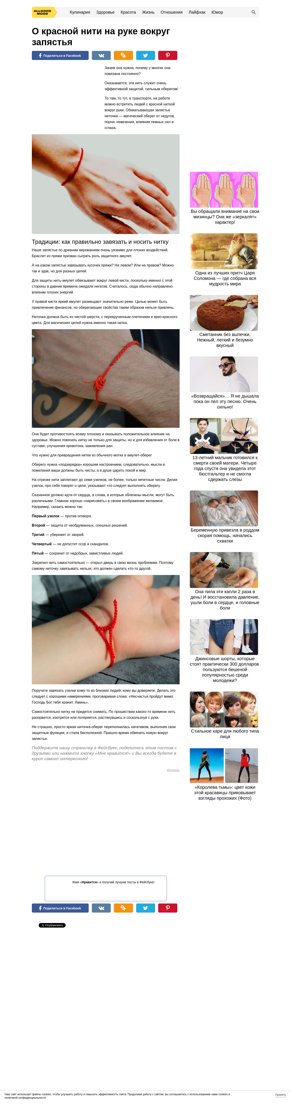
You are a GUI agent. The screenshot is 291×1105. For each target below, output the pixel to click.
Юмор (217, 12)
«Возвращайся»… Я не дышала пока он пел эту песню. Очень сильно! (225, 401)
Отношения (172, 12)
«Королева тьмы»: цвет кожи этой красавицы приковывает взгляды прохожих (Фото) (225, 793)
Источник (173, 770)
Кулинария (80, 12)
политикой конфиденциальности (25, 1097)
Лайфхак (197, 12)
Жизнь (148, 12)
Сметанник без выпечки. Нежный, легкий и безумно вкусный (225, 340)
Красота (128, 12)
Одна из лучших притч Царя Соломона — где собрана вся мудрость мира (225, 278)
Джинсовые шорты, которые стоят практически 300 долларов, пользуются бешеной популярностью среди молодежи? (225, 669)
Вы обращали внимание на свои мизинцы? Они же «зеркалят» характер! (225, 217)
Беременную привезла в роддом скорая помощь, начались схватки (225, 535)
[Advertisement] (66, 94)
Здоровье (105, 12)
